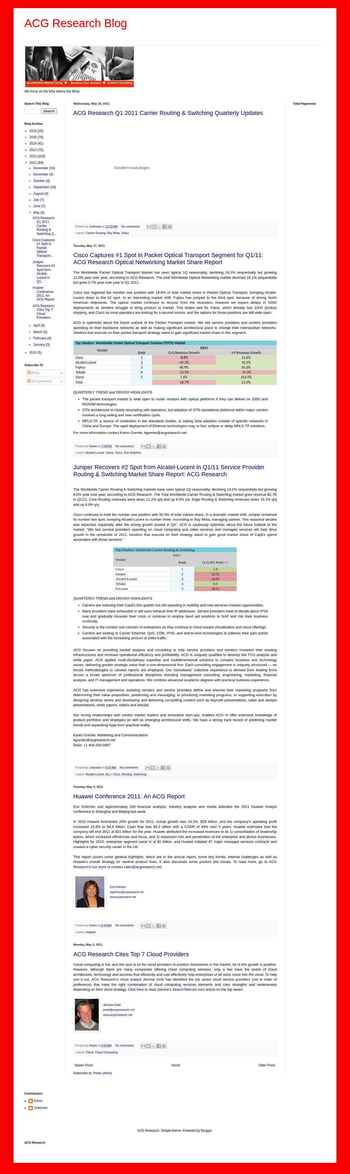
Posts (33, 373)
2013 (34, 150)
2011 (34, 163)
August (38, 194)
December (41, 168)
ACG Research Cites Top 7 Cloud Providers (131, 954)
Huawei (91, 932)
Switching (139, 774)
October (39, 181)
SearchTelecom (184, 989)
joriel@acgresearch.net (119, 1009)
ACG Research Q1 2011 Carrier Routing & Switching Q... (45, 226)
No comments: (131, 226)
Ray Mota (113, 233)
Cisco (118, 452)
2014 (34, 143)
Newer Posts (84, 1065)
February (40, 338)
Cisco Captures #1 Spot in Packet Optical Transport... (44, 248)
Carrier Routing (96, 233)
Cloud (89, 1052)
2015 (34, 137)
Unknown (40, 1108)
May (36, 213)
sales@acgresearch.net (143, 867)
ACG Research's (105, 979)
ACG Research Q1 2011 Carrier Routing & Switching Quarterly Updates (168, 113)
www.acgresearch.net (117, 1014)
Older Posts (266, 1065)
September (41, 187)
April (37, 325)
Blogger (206, 1131)
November (41, 174)
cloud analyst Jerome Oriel (143, 979)
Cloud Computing (106, 1052)
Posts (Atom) (102, 1073)
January (39, 345)
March (38, 332)
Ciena (109, 452)
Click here (136, 989)
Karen (38, 1101)
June (37, 206)
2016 (34, 131)
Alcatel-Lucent (94, 452)
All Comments (39, 381)
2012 (34, 156)
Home (175, 1065)
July (36, 200)
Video (125, 233)
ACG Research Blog (75, 23)
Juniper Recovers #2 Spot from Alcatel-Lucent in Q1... (44, 271)
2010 (34, 352)
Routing (127, 774)
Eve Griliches (132, 452)
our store (99, 867)
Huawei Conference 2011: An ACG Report (129, 796)
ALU (108, 774)
